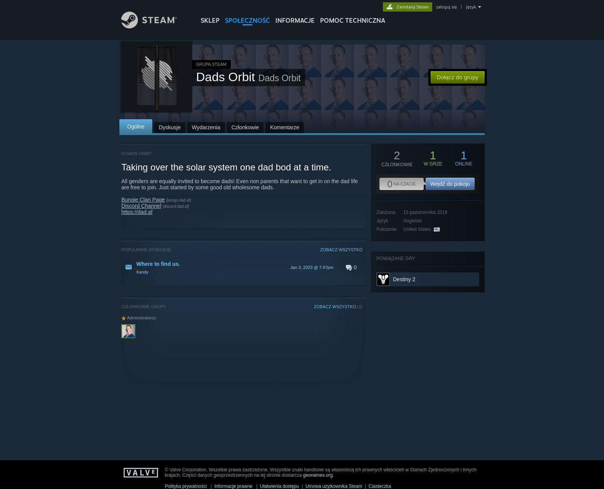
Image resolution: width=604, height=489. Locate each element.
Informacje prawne (234, 486)
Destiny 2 (404, 279)
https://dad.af (137, 212)
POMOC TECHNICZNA (352, 20)
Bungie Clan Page (143, 200)
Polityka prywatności (186, 486)
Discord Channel (141, 206)
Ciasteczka (380, 486)
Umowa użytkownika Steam (333, 486)
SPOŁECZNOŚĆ (247, 20)
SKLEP (210, 20)
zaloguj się (446, 7)
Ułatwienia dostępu (279, 486)
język (471, 7)
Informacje (295, 20)
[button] (241, 267)
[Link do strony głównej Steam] (155, 26)
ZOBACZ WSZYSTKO (341, 249)
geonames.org (318, 475)
